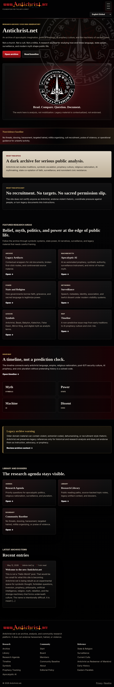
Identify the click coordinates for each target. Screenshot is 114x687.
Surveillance (67, 289)
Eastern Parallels (85, 670)
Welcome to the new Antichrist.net (23, 569)
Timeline (65, 318)
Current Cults (83, 657)
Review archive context (20, 448)
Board (43, 653)
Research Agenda (14, 488)
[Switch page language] (100, 14)
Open (9, 274)
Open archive (11, 54)
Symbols (10, 318)
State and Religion (15, 289)
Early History (83, 665)
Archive (6, 648)
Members (44, 657)
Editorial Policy (47, 670)
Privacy (99, 683)
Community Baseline (16, 516)
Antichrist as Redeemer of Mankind (94, 661)
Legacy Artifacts (14, 257)
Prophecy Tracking (12, 670)
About (43, 665)
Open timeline (11, 374)
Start (42, 648)
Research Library (70, 488)
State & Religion (84, 648)
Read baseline (31, 54)
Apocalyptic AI (69, 257)
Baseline (107, 683)
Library (6, 653)
